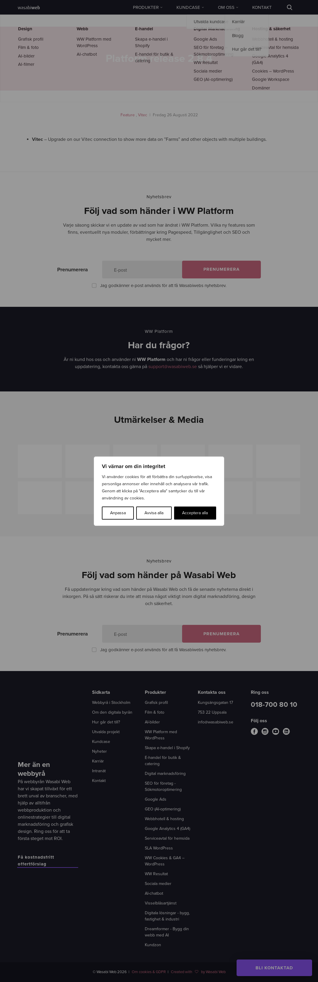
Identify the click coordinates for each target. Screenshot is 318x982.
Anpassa (118, 512)
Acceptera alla (195, 512)
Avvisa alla (153, 512)
